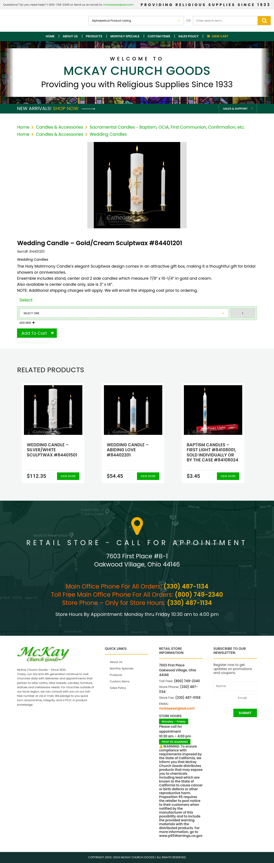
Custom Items (159, 36)
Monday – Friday (174, 721)
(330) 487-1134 (186, 586)
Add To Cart (34, 333)
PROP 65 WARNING (175, 742)
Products (94, 36)
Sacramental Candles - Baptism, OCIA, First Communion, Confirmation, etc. (167, 127)
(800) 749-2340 (199, 594)
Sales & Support (235, 109)
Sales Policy (188, 36)
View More (68, 476)
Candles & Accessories (59, 127)
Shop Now (74, 108)
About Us (70, 36)
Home (50, 36)
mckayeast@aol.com (118, 5)
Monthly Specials (125, 36)
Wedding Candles (108, 134)
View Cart (220, 36)
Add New (25, 322)
